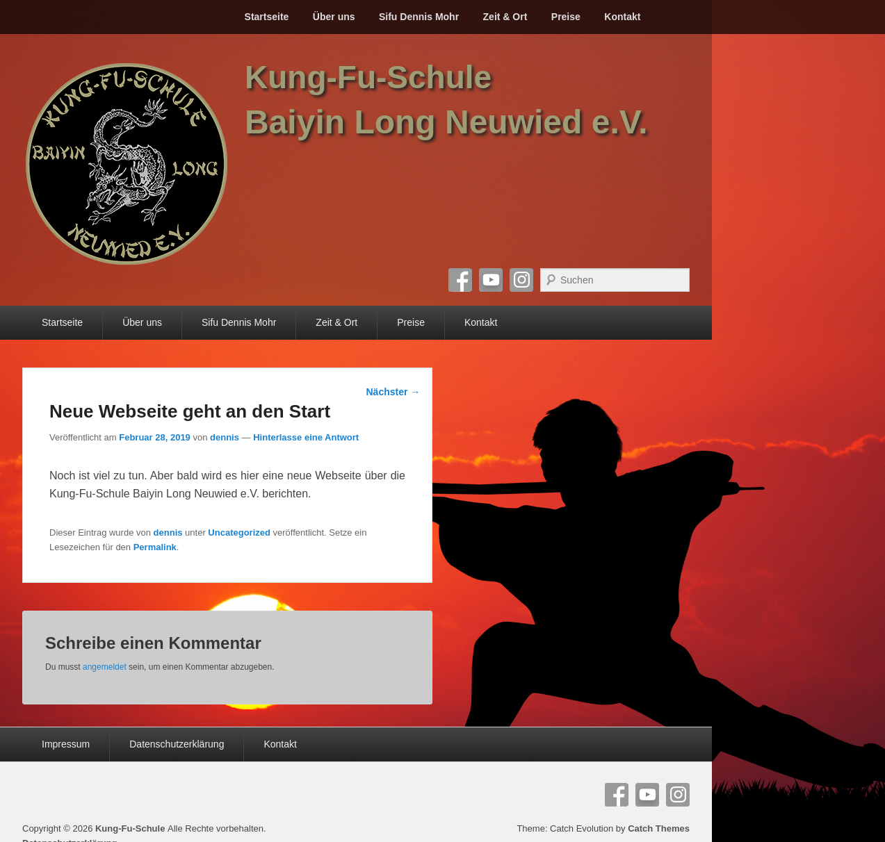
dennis (224, 437)
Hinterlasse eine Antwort (306, 437)
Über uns (334, 16)
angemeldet (105, 667)
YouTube (491, 280)
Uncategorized (239, 532)
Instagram (521, 280)
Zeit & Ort (505, 16)
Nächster (393, 391)
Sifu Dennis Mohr (419, 16)
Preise (565, 16)
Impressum (66, 744)
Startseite (267, 16)
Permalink (155, 547)
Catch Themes (659, 828)
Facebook (460, 280)
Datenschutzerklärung (176, 744)
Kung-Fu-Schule (368, 77)
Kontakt (622, 16)
